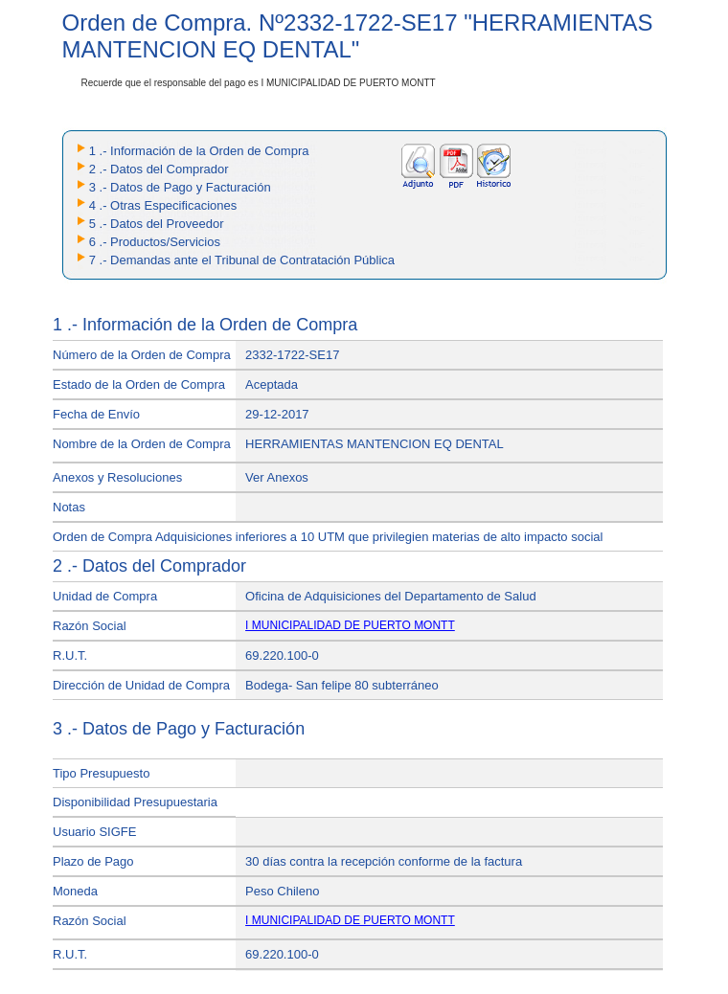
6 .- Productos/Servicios (154, 242)
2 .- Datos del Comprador (159, 169)
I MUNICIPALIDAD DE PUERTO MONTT (350, 625)
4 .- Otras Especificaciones (163, 205)
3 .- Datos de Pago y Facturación (180, 187)
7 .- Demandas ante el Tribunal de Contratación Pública (242, 260)
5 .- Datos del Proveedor (156, 223)
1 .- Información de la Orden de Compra (199, 151)
